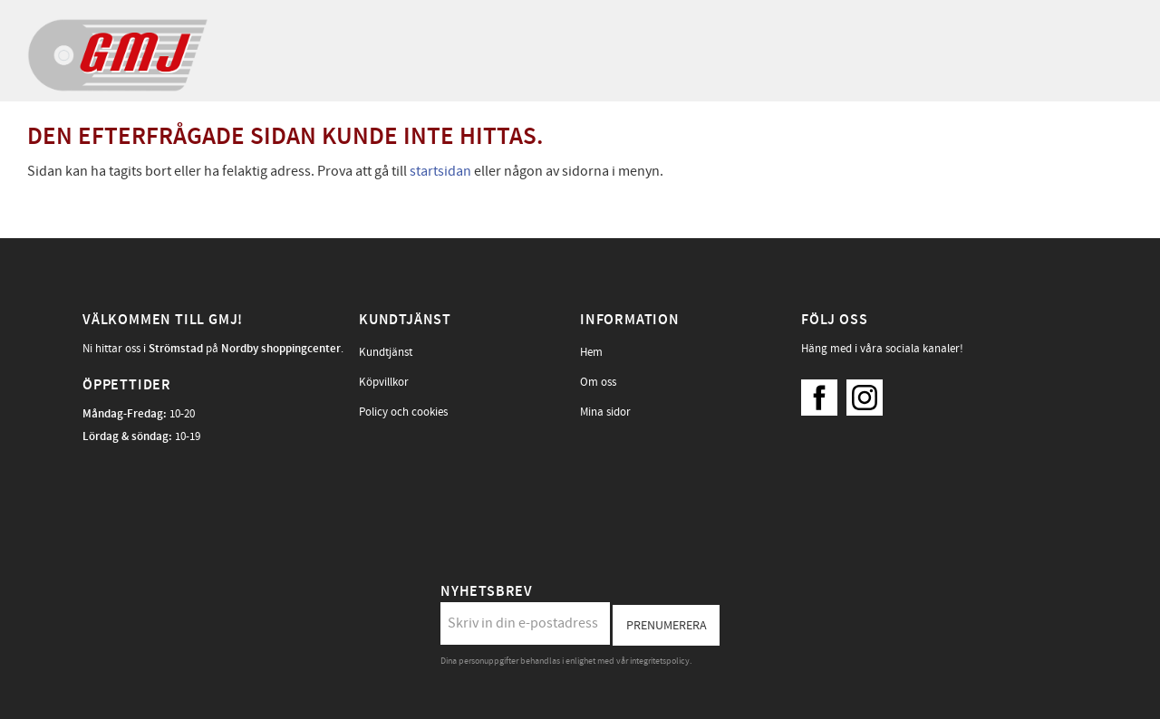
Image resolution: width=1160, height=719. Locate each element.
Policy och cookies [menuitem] (403, 412)
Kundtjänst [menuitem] (385, 352)
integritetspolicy (660, 661)
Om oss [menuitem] (598, 382)
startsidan (440, 171)
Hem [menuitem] (591, 352)
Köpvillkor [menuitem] (384, 382)
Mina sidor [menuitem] (605, 412)
